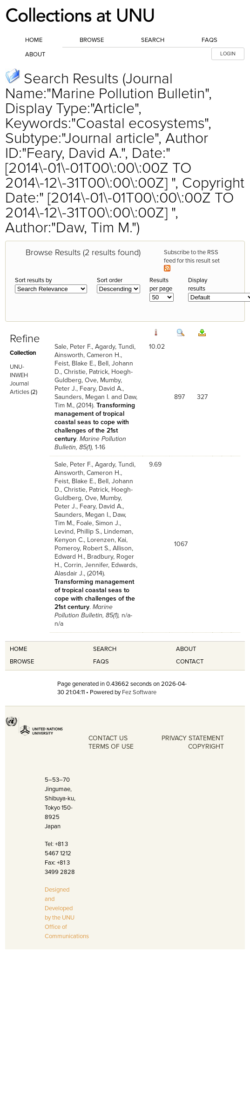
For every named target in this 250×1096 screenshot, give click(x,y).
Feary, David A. (101, 388)
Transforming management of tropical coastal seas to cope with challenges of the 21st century (94, 422)
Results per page (160, 284)
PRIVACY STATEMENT (193, 738)
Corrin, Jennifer (86, 565)
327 (202, 397)
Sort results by (33, 280)
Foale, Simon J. (98, 523)
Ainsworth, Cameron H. (87, 355)
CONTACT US (108, 738)
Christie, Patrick (86, 372)
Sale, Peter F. (73, 347)
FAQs (209, 40)
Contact (189, 661)
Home (33, 40)
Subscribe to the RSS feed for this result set (192, 260)
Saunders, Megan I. (81, 397)
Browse (92, 40)
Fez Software (139, 692)
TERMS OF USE (111, 747)
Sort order (109, 280)
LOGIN (228, 54)
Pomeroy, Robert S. (81, 548)
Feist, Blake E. (74, 363)
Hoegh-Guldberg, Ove (93, 376)
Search (152, 40)
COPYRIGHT (206, 747)
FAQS (101, 661)
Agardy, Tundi (114, 347)
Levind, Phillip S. (77, 531)
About (35, 54)
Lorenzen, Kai (106, 540)
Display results (197, 284)
